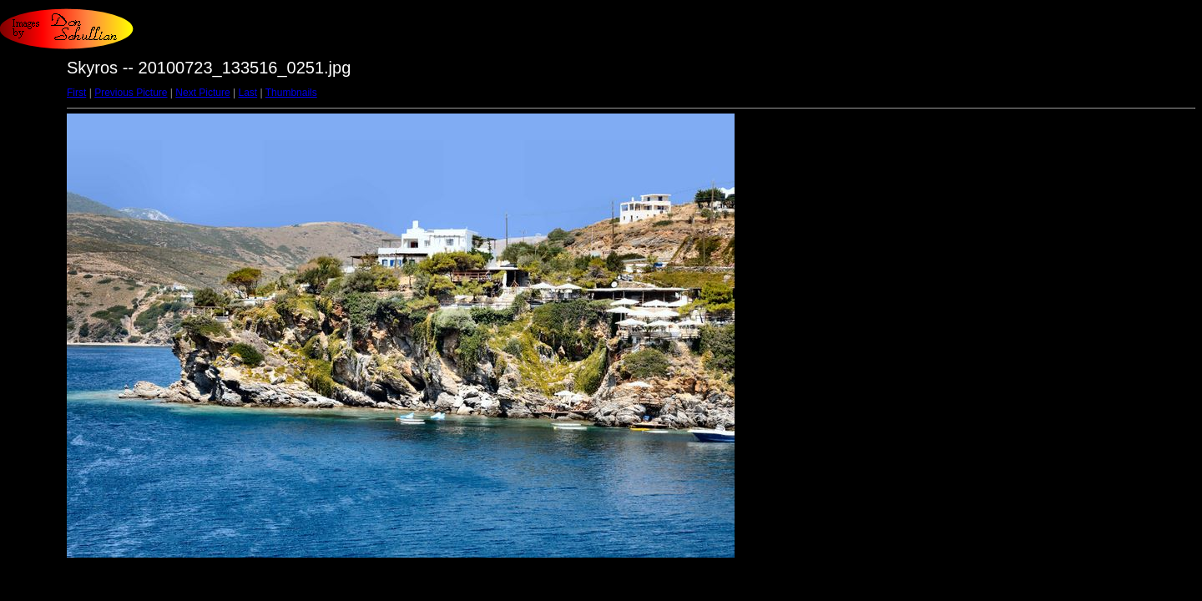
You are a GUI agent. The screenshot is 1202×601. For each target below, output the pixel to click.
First (76, 92)
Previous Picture (130, 92)
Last (247, 92)
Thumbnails (291, 92)
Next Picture (202, 92)
